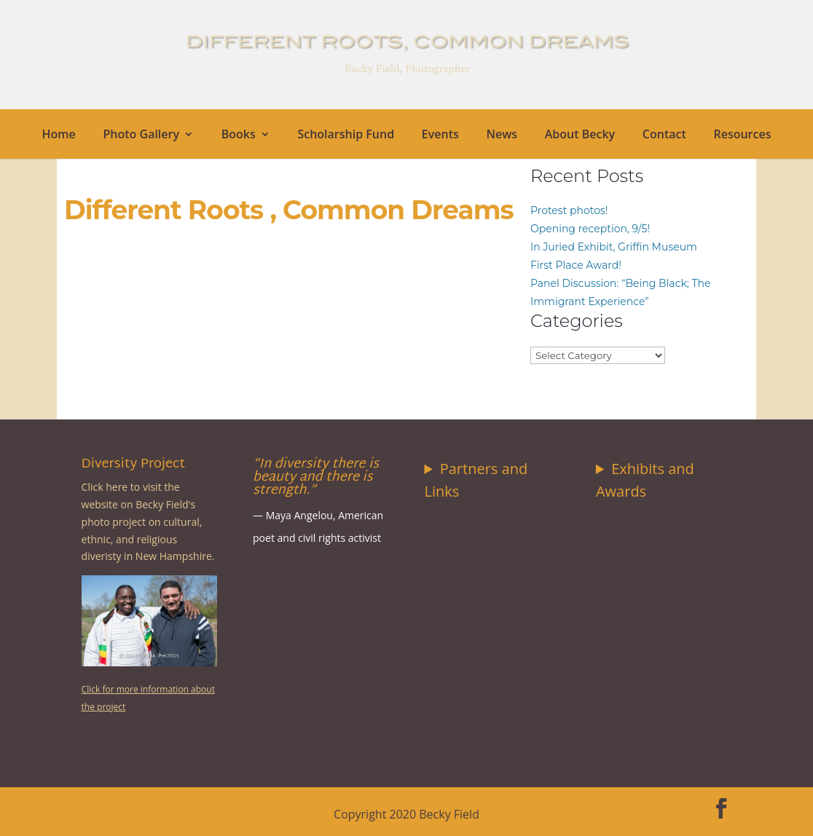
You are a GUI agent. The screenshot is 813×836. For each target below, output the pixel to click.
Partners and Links (476, 480)
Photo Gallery (141, 135)
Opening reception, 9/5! (590, 228)
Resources (742, 135)
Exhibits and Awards (645, 480)
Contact (664, 135)
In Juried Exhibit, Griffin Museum (613, 246)
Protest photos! (569, 210)
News (501, 135)
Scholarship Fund (345, 135)
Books (238, 135)
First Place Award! (575, 265)
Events (440, 135)
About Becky (580, 135)
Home (59, 135)
